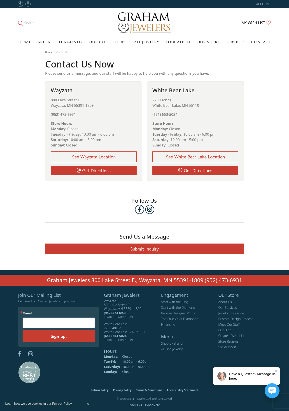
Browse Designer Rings (178, 313)
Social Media (227, 347)
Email (27, 313)
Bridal (44, 42)
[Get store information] (118, 317)
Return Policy (100, 390)
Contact (261, 42)
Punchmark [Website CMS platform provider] (152, 404)
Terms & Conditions (149, 390)
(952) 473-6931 (63, 114)
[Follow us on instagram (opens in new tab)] (28, 4)
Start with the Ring (174, 302)
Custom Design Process (235, 319)
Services (235, 42)
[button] (263, 4)
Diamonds (70, 42)
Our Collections (108, 42)
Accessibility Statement (182, 390)
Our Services (227, 307)
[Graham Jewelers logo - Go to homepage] (144, 23)
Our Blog (225, 330)
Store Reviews (228, 341)
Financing (168, 324)
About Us (225, 302)
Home (24, 42)
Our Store (208, 42)
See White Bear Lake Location (195, 157)
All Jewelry (146, 42)
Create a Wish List (231, 336)
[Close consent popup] (87, 403)
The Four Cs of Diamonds (179, 319)
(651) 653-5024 (164, 114)
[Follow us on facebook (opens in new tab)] (20, 4)
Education (177, 42)
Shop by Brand (171, 343)
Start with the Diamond (178, 307)
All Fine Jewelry (172, 349)
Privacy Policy (122, 390)
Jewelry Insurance (231, 313)
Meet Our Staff (229, 324)
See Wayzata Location (94, 157)
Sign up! (59, 336)
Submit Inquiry (144, 249)
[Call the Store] (115, 313)
